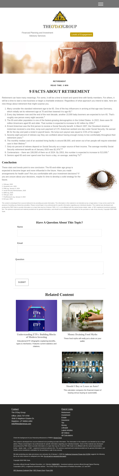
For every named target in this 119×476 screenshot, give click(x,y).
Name (20, 227)
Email (20, 243)
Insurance (65, 420)
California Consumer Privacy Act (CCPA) (77, 454)
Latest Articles (67, 430)
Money (64, 425)
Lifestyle (64, 428)
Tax (62, 423)
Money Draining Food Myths (82, 334)
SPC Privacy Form (39, 470)
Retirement (65, 412)
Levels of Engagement (81, 34)
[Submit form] (22, 282)
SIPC (58, 464)
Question (19, 259)
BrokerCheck (58, 437)
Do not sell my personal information (55, 456)
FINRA (54, 464)
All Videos (65, 433)
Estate (64, 418)
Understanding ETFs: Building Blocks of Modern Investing (36, 335)
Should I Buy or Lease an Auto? (82, 386)
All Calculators (67, 435)
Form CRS (49, 470)
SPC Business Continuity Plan (22, 470)
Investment (65, 415)
